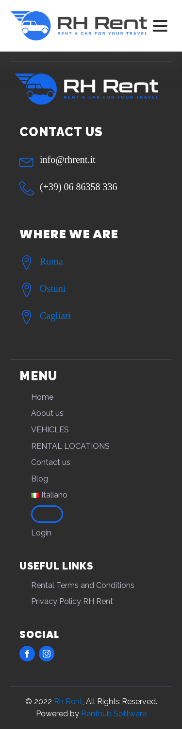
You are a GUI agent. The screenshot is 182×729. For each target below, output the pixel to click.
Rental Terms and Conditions (82, 585)
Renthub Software (114, 713)
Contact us (50, 462)
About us (47, 413)
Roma (51, 261)
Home (42, 397)
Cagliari (55, 315)
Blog (39, 478)
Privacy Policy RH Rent (72, 601)
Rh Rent (68, 701)
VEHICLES (50, 429)
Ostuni (53, 288)
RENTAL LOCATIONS (70, 446)
